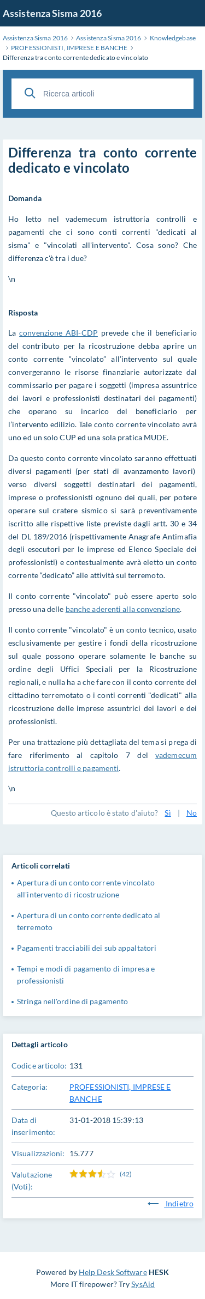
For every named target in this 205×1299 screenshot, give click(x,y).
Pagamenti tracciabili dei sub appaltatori (86, 947)
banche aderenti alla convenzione (123, 609)
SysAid (143, 1284)
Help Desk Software (113, 1272)
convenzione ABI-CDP (58, 332)
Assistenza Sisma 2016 (52, 13)
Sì (168, 812)
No (191, 812)
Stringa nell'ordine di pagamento (72, 1001)
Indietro (171, 1203)
